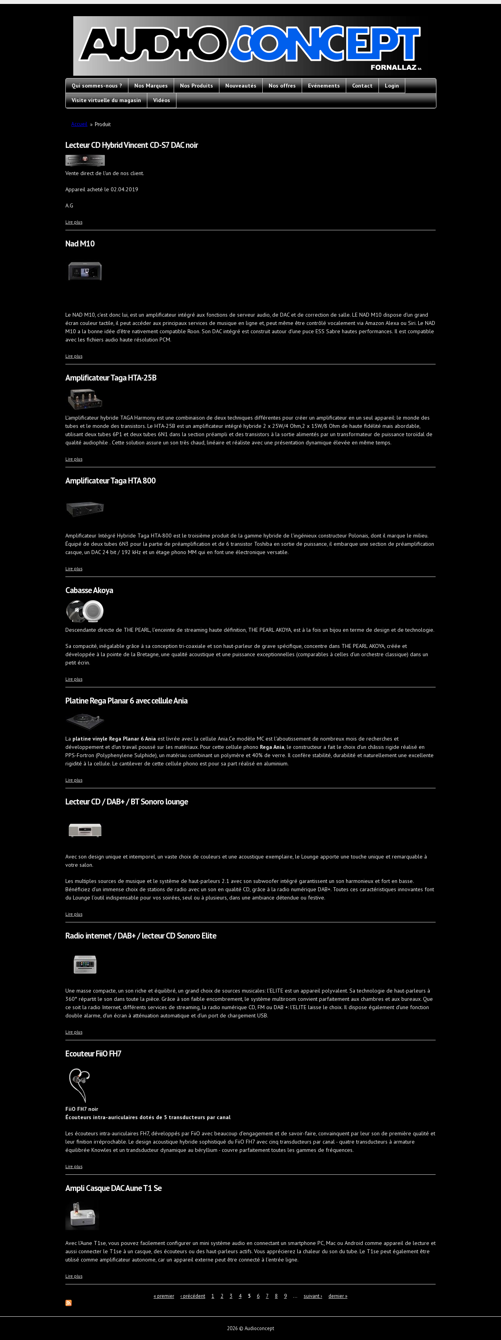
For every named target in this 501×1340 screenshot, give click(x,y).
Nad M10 (80, 243)
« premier (164, 1296)
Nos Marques (151, 85)
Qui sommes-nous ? (97, 85)
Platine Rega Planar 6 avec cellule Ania (126, 700)
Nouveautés (240, 85)
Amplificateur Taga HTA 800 (110, 480)
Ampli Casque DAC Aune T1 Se (113, 1188)
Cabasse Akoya (89, 590)
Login (392, 85)
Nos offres (282, 85)
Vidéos (161, 100)
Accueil (79, 124)
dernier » (337, 1296)
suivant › (313, 1296)
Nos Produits (196, 85)
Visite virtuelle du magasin (106, 100)
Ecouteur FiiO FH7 (93, 1053)
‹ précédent (192, 1296)
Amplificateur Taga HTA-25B (110, 377)
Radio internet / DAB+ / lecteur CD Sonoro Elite (140, 935)
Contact (362, 85)
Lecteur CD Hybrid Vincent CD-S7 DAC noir (131, 145)
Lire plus (73, 222)
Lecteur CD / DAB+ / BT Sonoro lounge (126, 801)
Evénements (324, 85)
